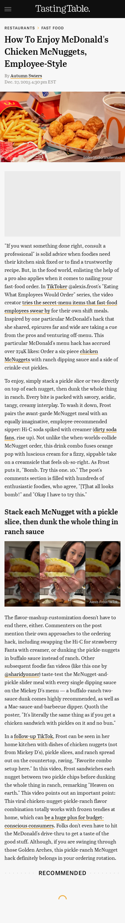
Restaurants (20, 28)
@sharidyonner (22, 673)
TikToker (57, 286)
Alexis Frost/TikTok (104, 602)
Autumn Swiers (26, 75)
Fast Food (52, 28)
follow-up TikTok (33, 735)
